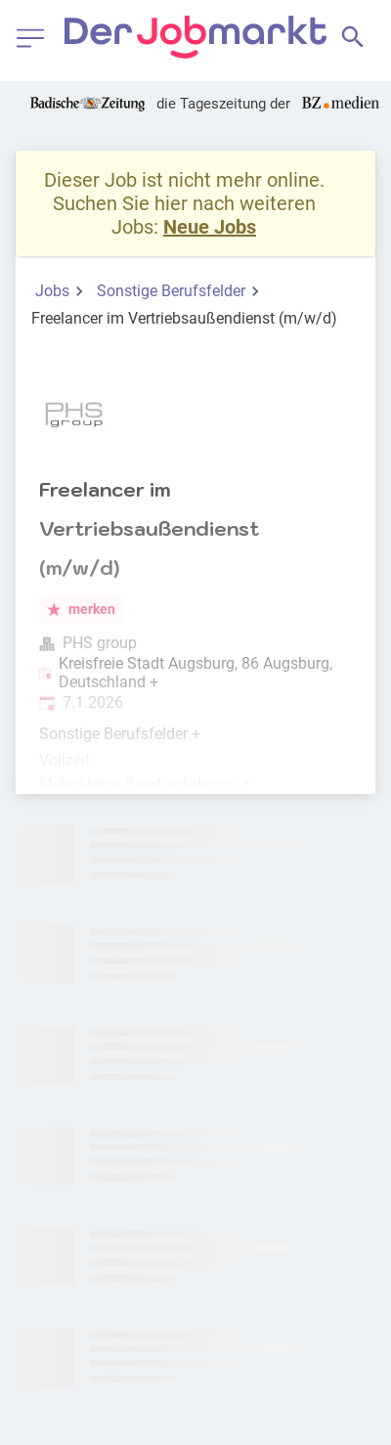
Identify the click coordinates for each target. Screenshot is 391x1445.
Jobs (52, 291)
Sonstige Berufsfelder (171, 291)
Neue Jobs (209, 227)
